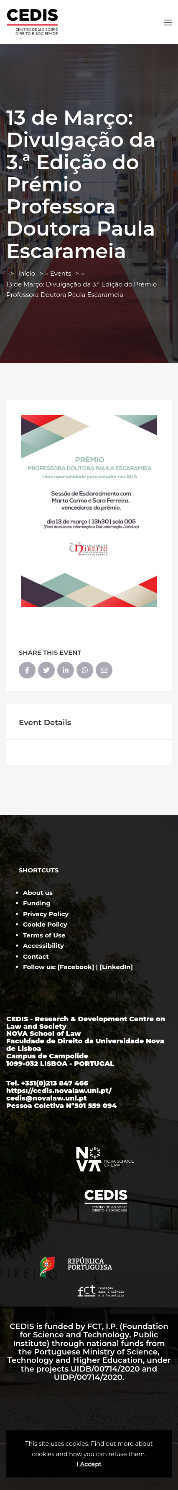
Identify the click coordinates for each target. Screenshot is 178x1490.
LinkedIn (116, 967)
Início (26, 273)
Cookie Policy (45, 924)
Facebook (76, 967)
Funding (37, 903)
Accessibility (43, 946)
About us (38, 893)
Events (60, 273)
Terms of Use (44, 935)
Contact (36, 956)
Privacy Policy (46, 914)
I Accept (89, 1464)
